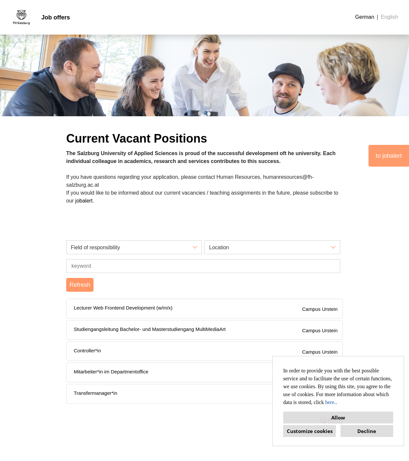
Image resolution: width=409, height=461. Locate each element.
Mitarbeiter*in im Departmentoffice (111, 371)
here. (330, 402)
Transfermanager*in (95, 393)
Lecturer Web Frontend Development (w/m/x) (123, 308)
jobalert (84, 200)
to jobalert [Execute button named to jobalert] (389, 155)
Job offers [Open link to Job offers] (55, 17)
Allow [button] (338, 417)
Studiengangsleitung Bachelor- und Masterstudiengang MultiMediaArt (150, 329)
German (364, 17)
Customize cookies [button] (310, 431)
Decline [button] (366, 431)
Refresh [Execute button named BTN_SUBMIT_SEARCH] (79, 285)
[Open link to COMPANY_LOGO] (21, 17)
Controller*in (87, 350)
